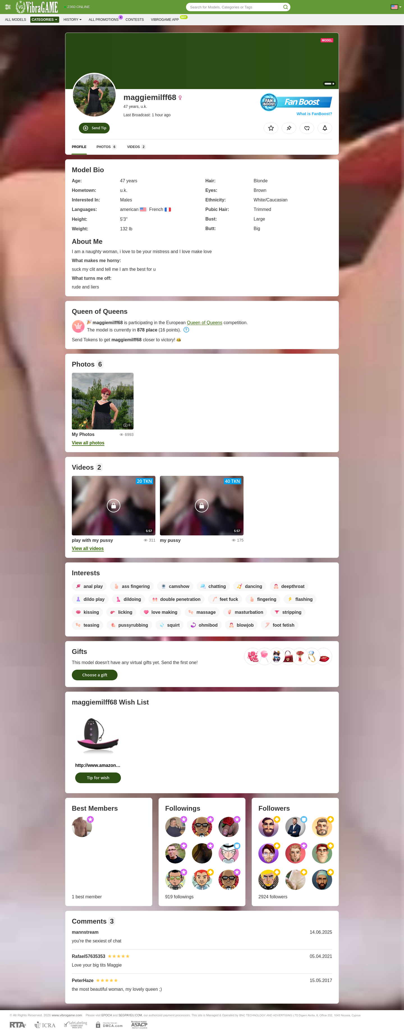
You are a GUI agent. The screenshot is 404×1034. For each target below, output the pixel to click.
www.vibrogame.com (67, 1015)
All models (15, 20)
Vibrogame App (166, 19)
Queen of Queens (204, 322)
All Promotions (105, 19)
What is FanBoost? (314, 114)
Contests (135, 20)
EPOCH (107, 1015)
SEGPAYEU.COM (130, 1015)
